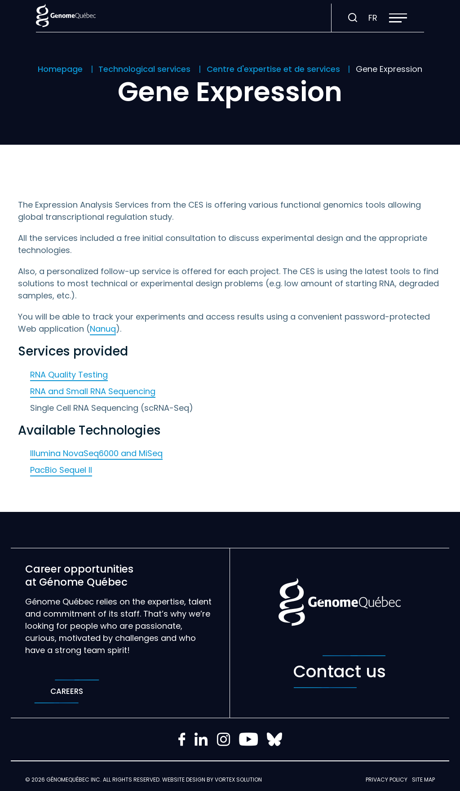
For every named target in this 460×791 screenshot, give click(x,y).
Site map (423, 779)
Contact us (339, 671)
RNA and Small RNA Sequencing (92, 391)
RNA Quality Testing (69, 374)
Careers (66, 691)
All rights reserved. (132, 779)
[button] (398, 18)
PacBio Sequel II (61, 469)
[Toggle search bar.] (352, 18)
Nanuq (103, 328)
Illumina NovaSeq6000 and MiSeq (96, 453)
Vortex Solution (238, 779)
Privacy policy (386, 779)
